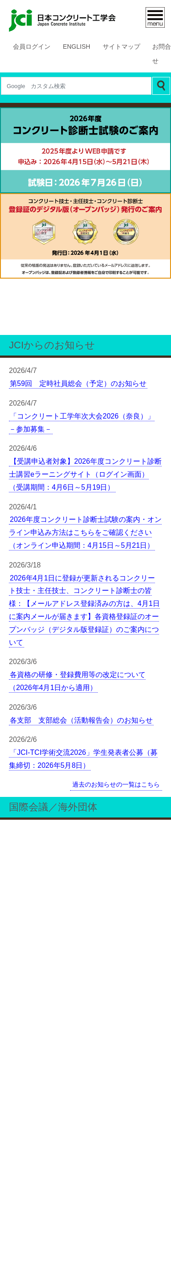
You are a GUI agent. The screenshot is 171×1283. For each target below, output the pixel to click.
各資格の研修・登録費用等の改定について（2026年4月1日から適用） (77, 540)
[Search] (76, 86)
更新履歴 (24, 1247)
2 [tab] (72, 186)
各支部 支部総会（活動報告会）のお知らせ (81, 578)
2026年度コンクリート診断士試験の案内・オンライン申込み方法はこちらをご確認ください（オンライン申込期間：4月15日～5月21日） (85, 391)
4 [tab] (99, 186)
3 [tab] (85, 186)
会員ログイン (33, 46)
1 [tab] (58, 186)
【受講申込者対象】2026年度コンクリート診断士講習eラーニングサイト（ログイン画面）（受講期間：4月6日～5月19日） (85, 333)
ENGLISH (77, 46)
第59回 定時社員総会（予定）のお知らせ (78, 242)
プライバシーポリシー (85, 1247)
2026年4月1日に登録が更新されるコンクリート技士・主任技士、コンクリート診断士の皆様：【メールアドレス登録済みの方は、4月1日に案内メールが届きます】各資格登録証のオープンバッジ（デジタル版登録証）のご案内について (84, 468)
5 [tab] (112, 186)
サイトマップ (121, 46)
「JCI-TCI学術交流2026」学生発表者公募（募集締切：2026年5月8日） (83, 618)
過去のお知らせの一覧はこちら (116, 642)
